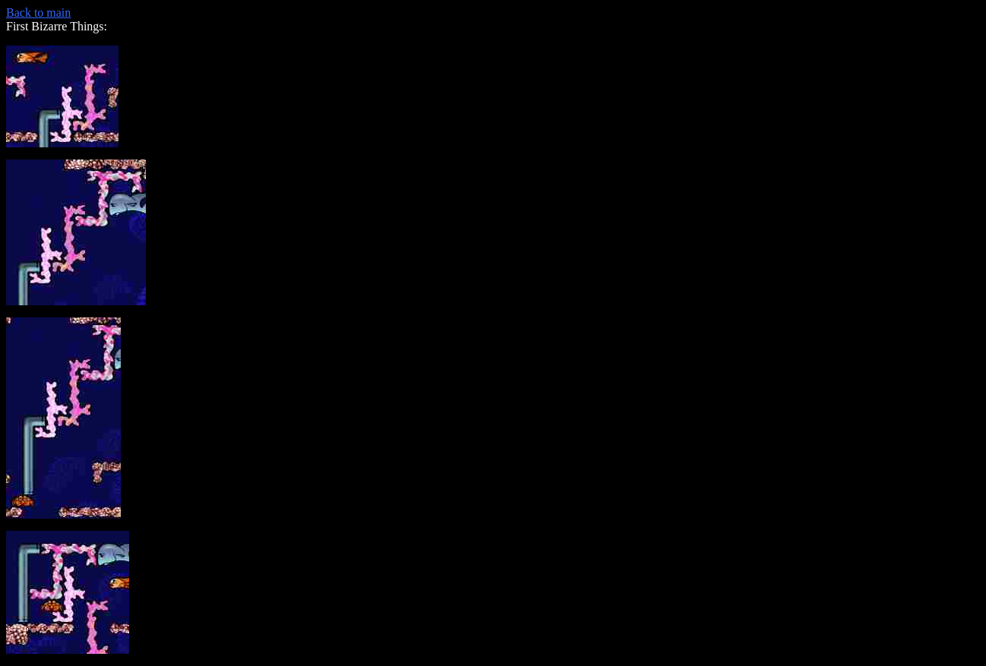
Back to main (38, 12)
